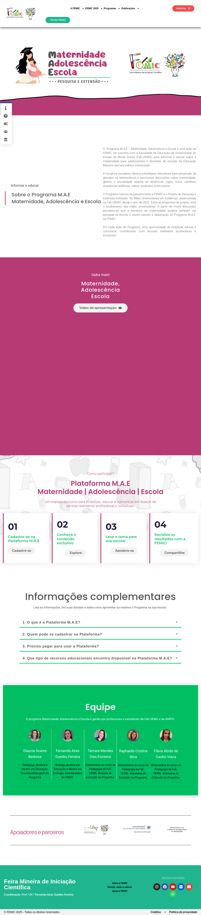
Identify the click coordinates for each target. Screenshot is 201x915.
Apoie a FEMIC (120, 891)
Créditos (156, 912)
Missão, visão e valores (120, 887)
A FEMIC (77, 8)
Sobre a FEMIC (120, 883)
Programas (112, 8)
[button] (100, 623)
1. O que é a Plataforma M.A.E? (51, 622)
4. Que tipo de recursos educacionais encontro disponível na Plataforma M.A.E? (97, 658)
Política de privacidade (183, 912)
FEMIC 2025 (94, 8)
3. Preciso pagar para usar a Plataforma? (61, 646)
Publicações (130, 8)
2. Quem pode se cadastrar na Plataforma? (62, 634)
